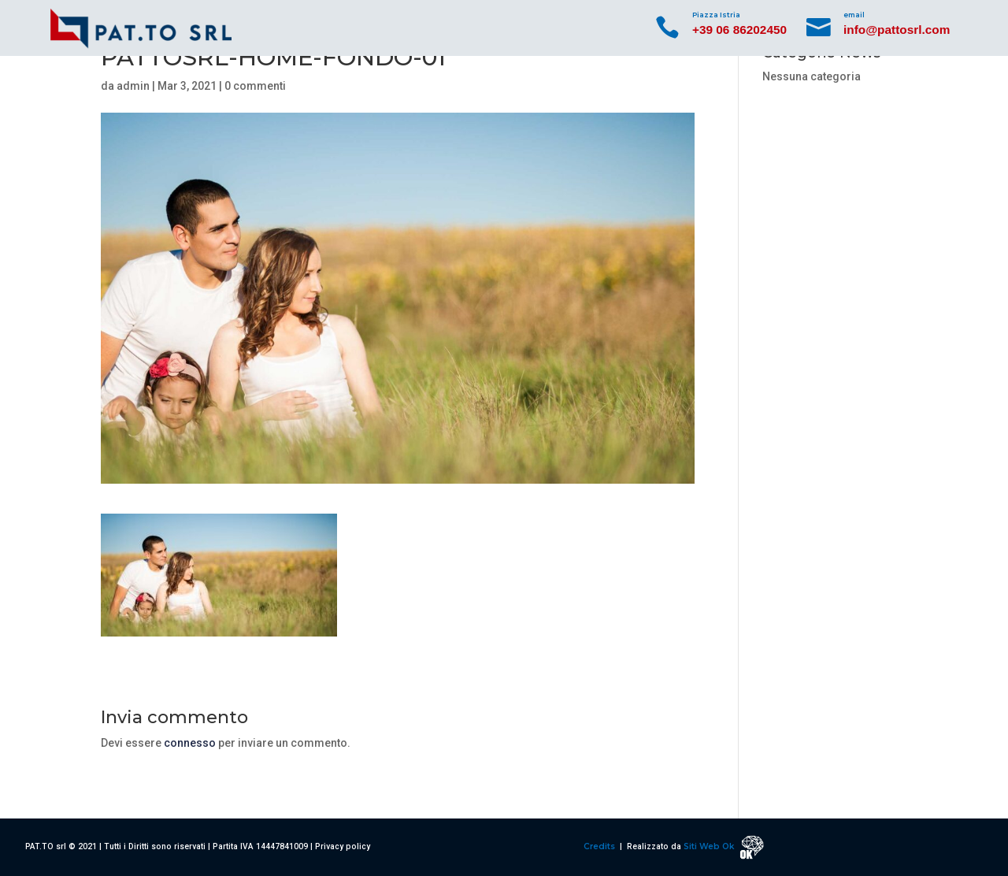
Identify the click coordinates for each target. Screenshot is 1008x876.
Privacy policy (342, 846)
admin (133, 86)
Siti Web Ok (710, 846)
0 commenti (255, 86)
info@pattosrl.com (896, 29)
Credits (600, 846)
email (854, 14)
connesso (190, 743)
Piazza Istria (716, 14)
